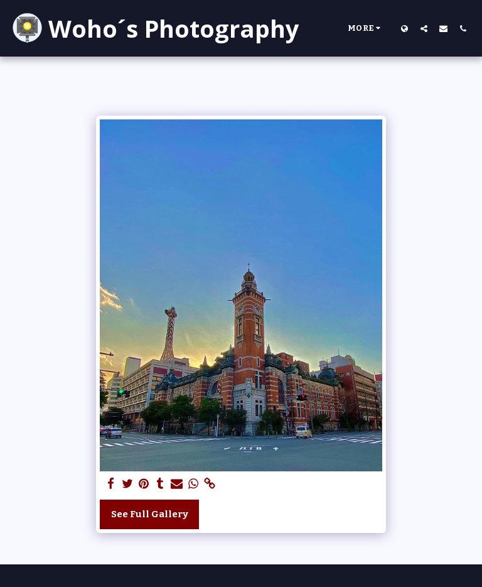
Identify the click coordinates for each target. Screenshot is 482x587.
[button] (424, 28)
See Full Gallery (149, 514)
